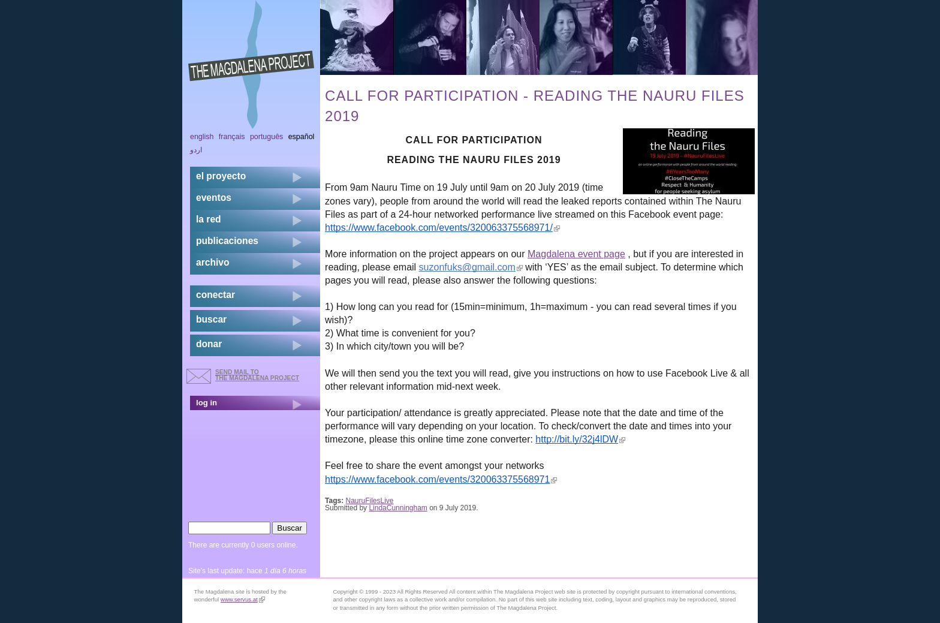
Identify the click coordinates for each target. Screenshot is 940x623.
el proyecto (221, 176)
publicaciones (227, 241)
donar (209, 344)
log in (206, 402)
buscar (211, 319)
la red (208, 219)
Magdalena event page (576, 254)
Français (232, 137)
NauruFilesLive (370, 500)
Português (266, 137)
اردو (196, 150)
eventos (213, 197)
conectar (215, 295)
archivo (212, 262)
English (202, 137)
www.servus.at (243, 599)
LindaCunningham (398, 508)
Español (301, 137)
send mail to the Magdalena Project (257, 375)
